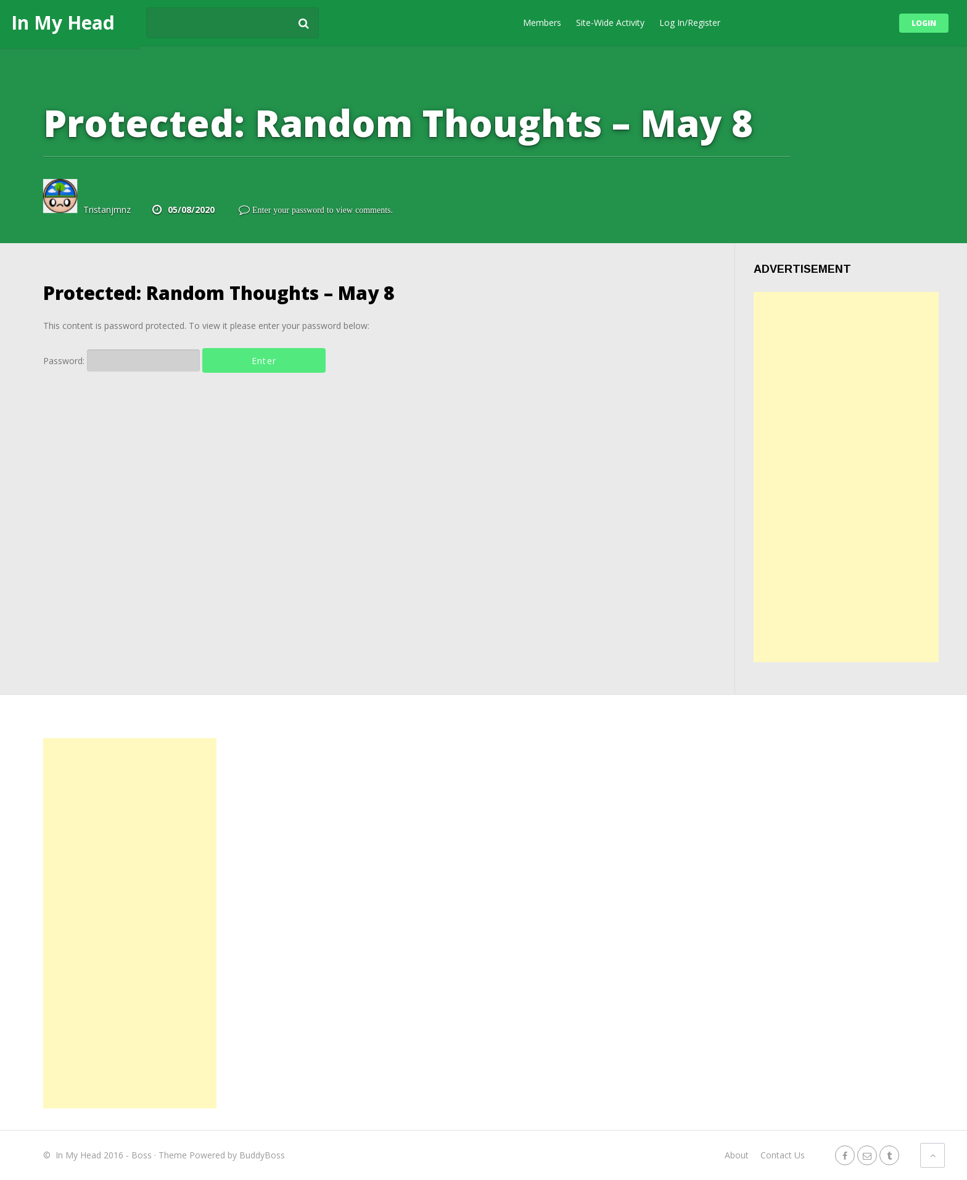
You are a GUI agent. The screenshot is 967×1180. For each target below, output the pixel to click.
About (737, 1155)
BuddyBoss (262, 1155)
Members (542, 22)
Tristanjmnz (107, 209)
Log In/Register (689, 22)
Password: (121, 361)
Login (923, 23)
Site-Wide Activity (610, 22)
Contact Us (782, 1155)
